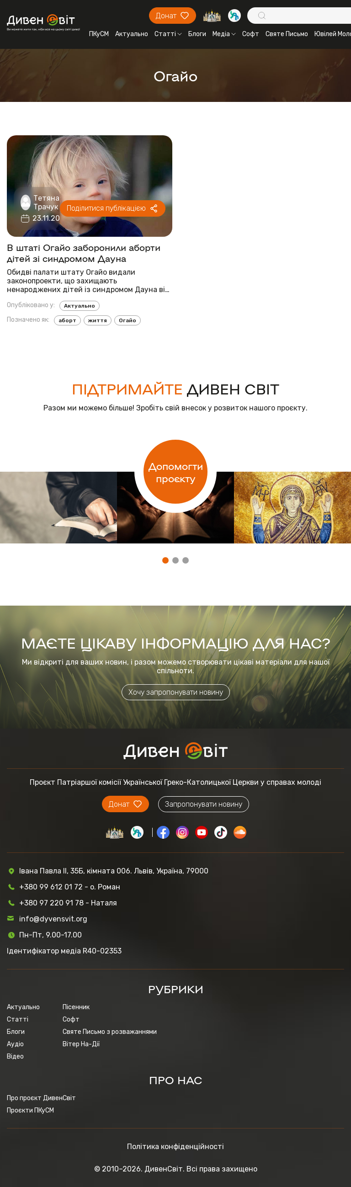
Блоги (197, 34)
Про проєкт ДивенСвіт (41, 1098)
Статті (168, 34)
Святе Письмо (287, 34)
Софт (250, 34)
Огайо (127, 320)
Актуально (131, 34)
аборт (67, 320)
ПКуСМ (99, 34)
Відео (15, 1056)
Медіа (224, 34)
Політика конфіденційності (175, 1146)
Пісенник (76, 1007)
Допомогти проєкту (176, 471)
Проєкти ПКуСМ (30, 1110)
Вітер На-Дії (81, 1044)
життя (97, 320)
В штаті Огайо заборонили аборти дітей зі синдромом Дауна (83, 252)
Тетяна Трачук (46, 202)
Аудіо (15, 1044)
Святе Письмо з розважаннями (110, 1032)
